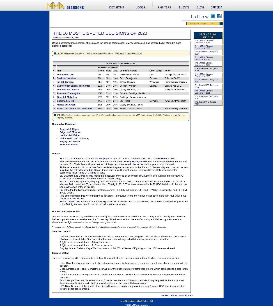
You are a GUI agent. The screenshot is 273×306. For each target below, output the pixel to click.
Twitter (145, 301)
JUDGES (141, 7)
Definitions (131, 301)
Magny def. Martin (70, 141)
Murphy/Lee (105, 158)
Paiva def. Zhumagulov (69, 93)
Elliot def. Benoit (69, 144)
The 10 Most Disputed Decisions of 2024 (204, 58)
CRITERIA (216, 7)
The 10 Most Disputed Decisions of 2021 (204, 92)
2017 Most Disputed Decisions (70, 53)
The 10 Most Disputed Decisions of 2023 (204, 64)
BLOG (200, 7)
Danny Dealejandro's (136, 161)
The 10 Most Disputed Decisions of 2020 (100, 33)
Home (122, 301)
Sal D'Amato (67, 175)
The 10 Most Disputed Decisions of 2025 (204, 41)
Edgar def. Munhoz (70, 132)
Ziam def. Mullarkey (67, 97)
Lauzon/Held (160, 158)
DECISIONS (117, 7)
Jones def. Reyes (69, 129)
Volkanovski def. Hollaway (74, 138)
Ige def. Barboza (65, 82)
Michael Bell (66, 184)
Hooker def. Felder (70, 135)
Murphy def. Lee (65, 74)
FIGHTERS (164, 7)
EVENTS (184, 7)
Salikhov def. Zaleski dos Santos (73, 86)
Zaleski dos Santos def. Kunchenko (75, 108)
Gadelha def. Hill (65, 101)
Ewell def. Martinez (66, 78)
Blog (139, 301)
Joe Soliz (97, 167)
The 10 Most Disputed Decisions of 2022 (204, 75)
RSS (151, 301)
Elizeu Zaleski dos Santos (74, 201)
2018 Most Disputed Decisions (99, 53)
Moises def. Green (66, 105)
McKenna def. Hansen (68, 89)
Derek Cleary (86, 175)
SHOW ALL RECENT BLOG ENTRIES (176, 295)
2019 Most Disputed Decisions (128, 53)
